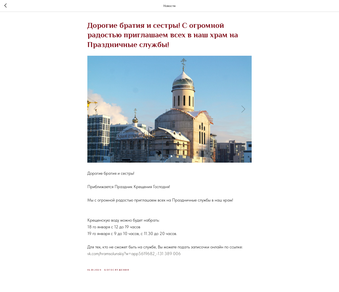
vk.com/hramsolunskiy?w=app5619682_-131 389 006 (134, 253)
